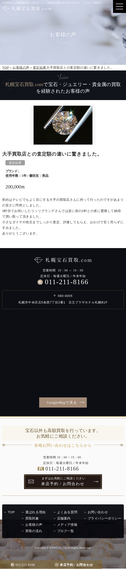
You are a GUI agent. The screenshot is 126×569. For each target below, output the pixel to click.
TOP (5, 67)
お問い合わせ (98, 512)
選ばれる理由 (35, 512)
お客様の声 (21, 67)
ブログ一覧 (65, 531)
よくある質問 (67, 512)
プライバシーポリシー (104, 519)
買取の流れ (33, 531)
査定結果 (39, 67)
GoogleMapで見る (62, 402)
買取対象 (32, 519)
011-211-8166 (67, 282)
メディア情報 (67, 525)
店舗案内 (64, 519)
